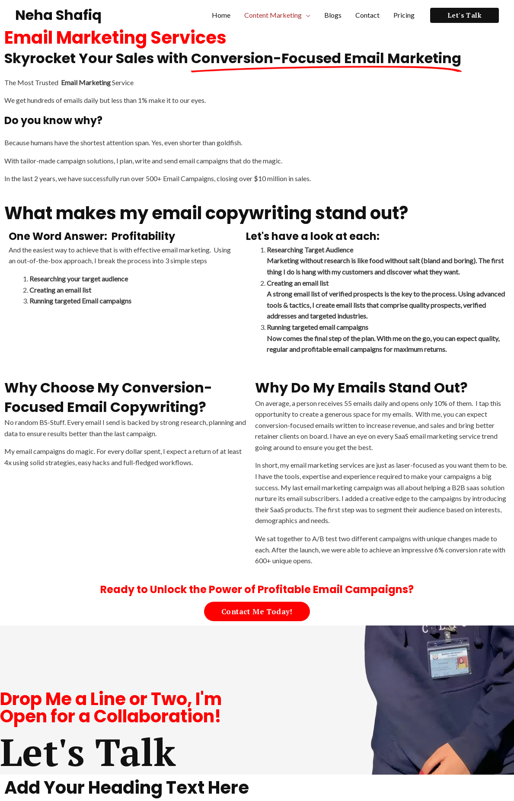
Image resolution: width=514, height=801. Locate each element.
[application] (306, 15)
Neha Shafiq (58, 15)
